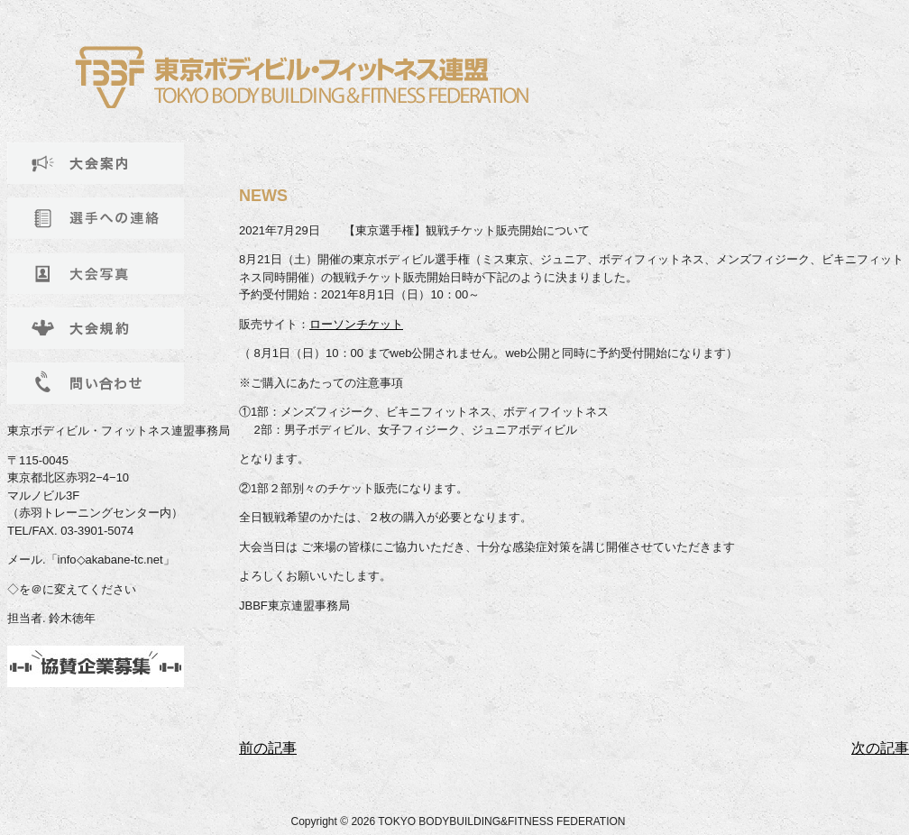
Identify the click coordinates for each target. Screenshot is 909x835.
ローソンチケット (356, 324)
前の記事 (268, 748)
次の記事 (880, 748)
